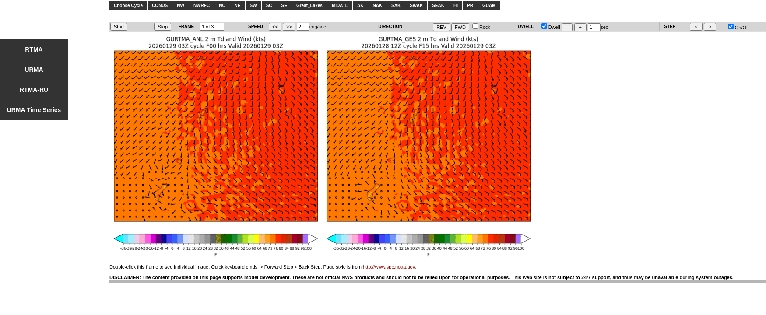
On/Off (738, 27)
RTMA (33, 49)
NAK (377, 5)
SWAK (416, 5)
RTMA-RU (34, 89)
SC (269, 5)
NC (222, 5)
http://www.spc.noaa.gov (389, 267)
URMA (34, 69)
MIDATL (340, 5)
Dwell (550, 27)
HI (455, 5)
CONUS (160, 5)
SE (284, 5)
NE (238, 5)
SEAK (438, 5)
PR (470, 5)
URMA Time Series (34, 109)
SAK (396, 5)
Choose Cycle (128, 5)
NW (180, 5)
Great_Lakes (309, 5)
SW (253, 5)
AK (360, 5)
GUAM (489, 5)
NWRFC (201, 5)
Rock (481, 27)
